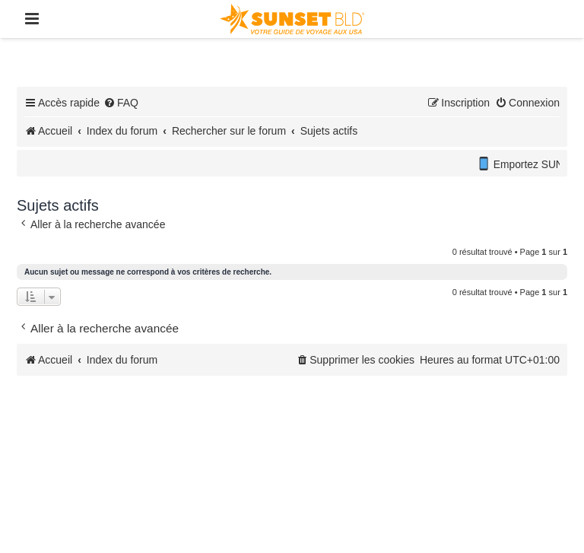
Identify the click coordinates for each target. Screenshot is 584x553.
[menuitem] (120, 103)
